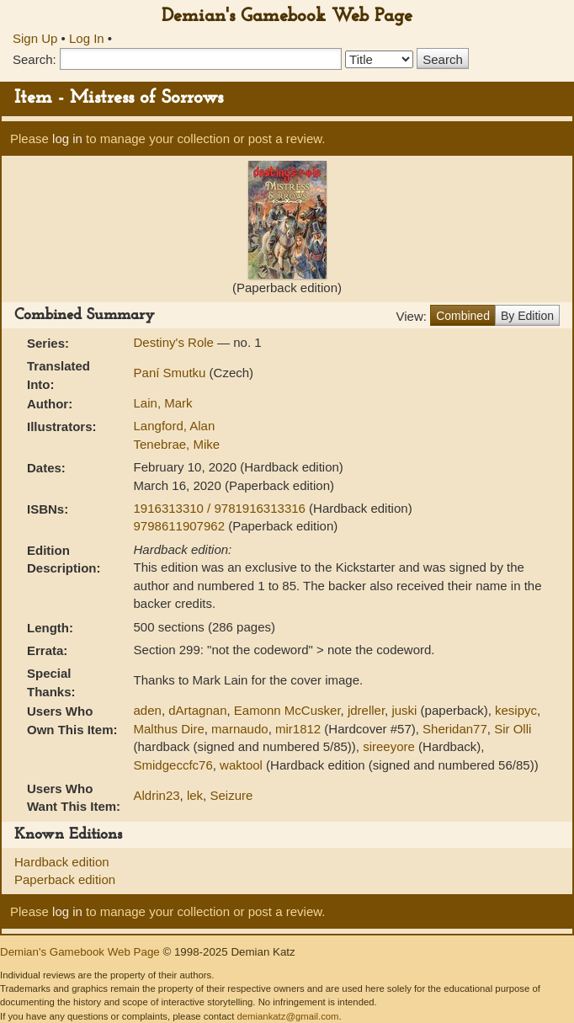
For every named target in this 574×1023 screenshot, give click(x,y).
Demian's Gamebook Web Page (287, 16)
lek (195, 795)
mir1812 (298, 729)
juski (404, 710)
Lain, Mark (163, 403)
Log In (86, 38)
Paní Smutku (172, 372)
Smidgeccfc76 (173, 765)
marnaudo (239, 729)
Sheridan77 (455, 729)
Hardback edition (61, 862)
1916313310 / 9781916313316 (222, 508)
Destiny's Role (176, 342)
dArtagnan (197, 710)
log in (67, 138)
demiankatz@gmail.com (287, 1016)
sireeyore (389, 746)
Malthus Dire (169, 729)
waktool (241, 765)
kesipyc (516, 710)
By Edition (527, 315)
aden (148, 710)
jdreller (366, 710)
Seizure (231, 795)
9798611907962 (181, 526)
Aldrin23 (157, 795)
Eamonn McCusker (287, 710)
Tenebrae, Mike (177, 444)
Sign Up (35, 38)
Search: (34, 59)
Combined (463, 315)
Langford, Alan (174, 425)
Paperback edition (64, 879)
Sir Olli (512, 729)
